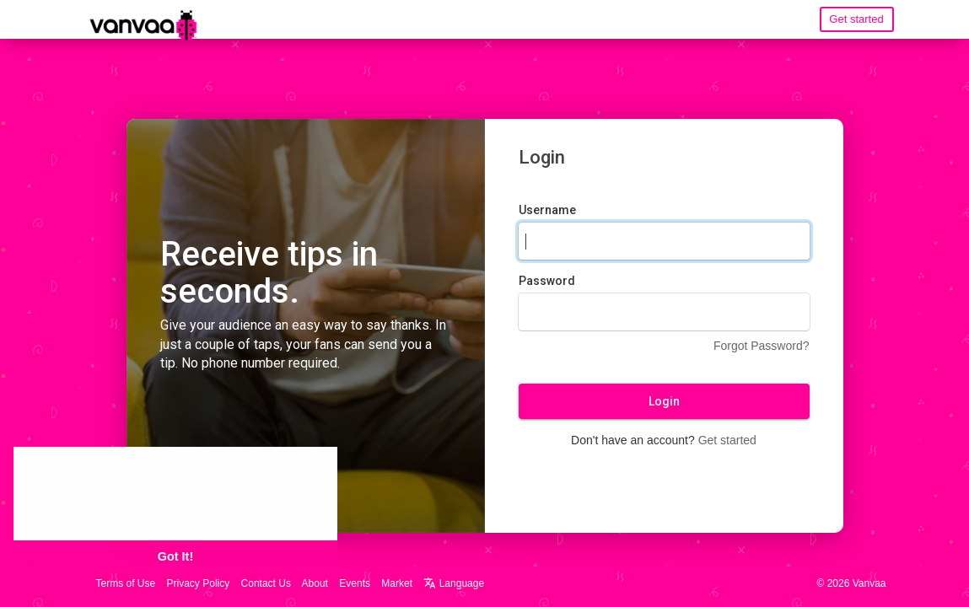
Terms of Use (126, 583)
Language (453, 583)
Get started (856, 19)
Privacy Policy (198, 583)
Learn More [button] (261, 506)
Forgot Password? (761, 346)
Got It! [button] (175, 556)
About (315, 583)
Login (664, 402)
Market (396, 583)
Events (354, 583)
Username (547, 211)
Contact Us (266, 583)
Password (547, 281)
